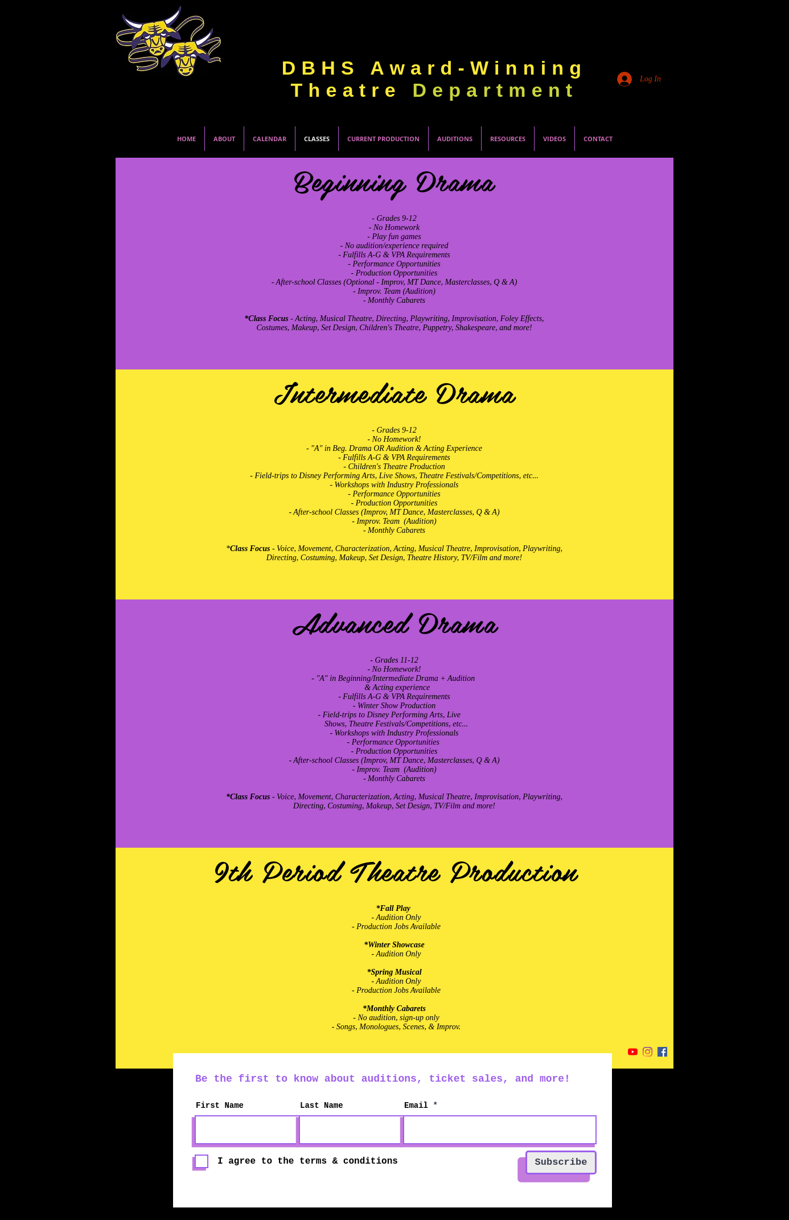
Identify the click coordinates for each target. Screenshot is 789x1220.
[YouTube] (633, 1052)
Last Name (321, 1106)
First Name (220, 1106)
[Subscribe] (561, 1162)
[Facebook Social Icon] (662, 1052)
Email (416, 1106)
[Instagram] (647, 1052)
